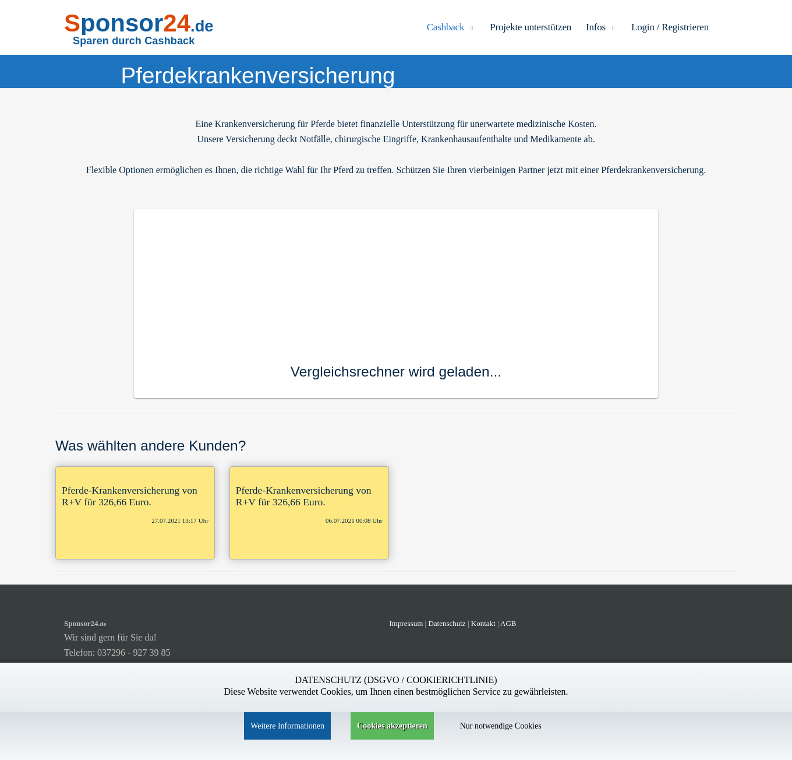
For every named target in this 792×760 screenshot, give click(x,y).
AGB (508, 623)
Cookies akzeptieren (392, 726)
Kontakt (484, 623)
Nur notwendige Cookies (501, 726)
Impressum (406, 623)
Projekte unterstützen (530, 27)
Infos (601, 27)
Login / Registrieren (670, 27)
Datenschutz (446, 623)
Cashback (451, 27)
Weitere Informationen (287, 726)
